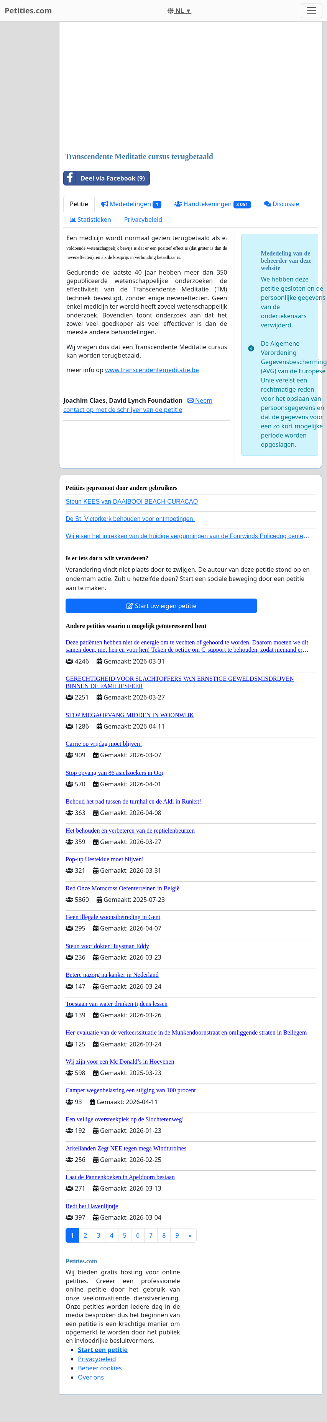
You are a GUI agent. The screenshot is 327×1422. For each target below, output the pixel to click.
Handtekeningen (212, 204)
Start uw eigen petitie (162, 606)
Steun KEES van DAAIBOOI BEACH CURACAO (132, 501)
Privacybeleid (143, 219)
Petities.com (28, 10)
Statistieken (90, 219)
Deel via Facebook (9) (104, 178)
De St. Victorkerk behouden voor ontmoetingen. (130, 519)
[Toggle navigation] (311, 10)
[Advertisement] (190, 87)
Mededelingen (131, 204)
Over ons (91, 1377)
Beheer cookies (100, 1368)
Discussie (281, 204)
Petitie (79, 204)
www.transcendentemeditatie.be (152, 370)
